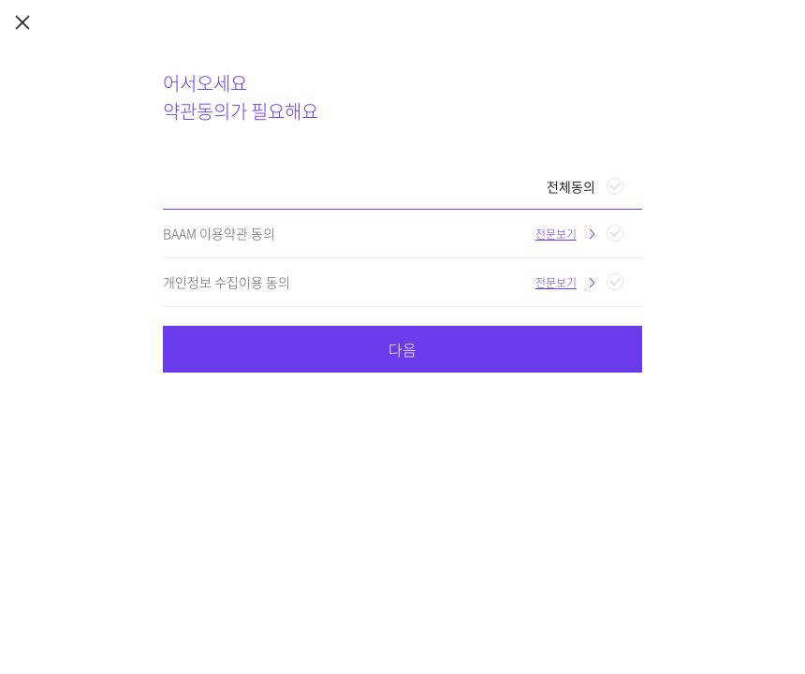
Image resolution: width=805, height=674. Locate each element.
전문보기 (556, 234)
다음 (402, 349)
